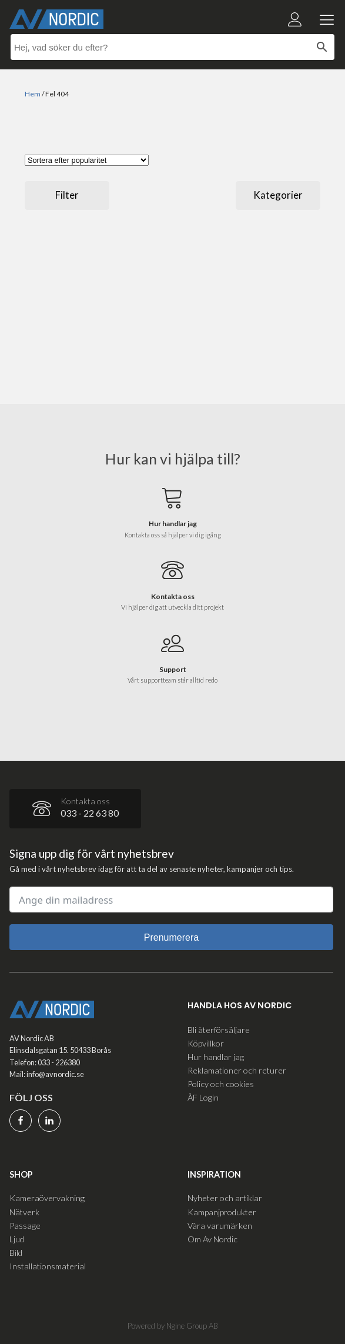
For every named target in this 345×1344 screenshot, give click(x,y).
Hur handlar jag (215, 1057)
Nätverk (24, 1212)
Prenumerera (171, 937)
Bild (15, 1253)
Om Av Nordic (212, 1239)
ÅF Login (203, 1097)
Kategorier (278, 195)
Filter (67, 195)
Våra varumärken (219, 1226)
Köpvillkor (205, 1043)
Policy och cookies (220, 1084)
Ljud (16, 1239)
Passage (25, 1226)
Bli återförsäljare (218, 1030)
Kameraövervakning (47, 1198)
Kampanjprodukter (221, 1212)
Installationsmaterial (47, 1266)
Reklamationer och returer (236, 1070)
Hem (33, 93)
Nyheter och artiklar (224, 1198)
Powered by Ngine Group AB (173, 1325)
